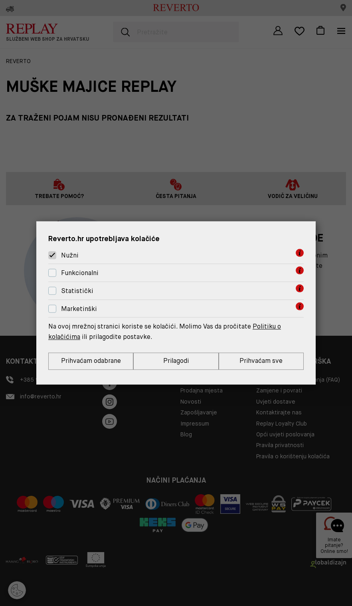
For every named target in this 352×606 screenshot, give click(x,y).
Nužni (70, 255)
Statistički (77, 291)
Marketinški (79, 309)
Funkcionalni (80, 273)
